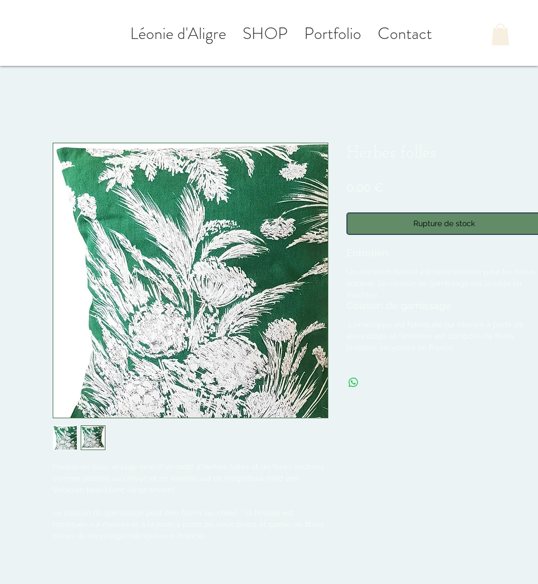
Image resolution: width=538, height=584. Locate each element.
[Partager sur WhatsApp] (353, 382)
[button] (500, 34)
